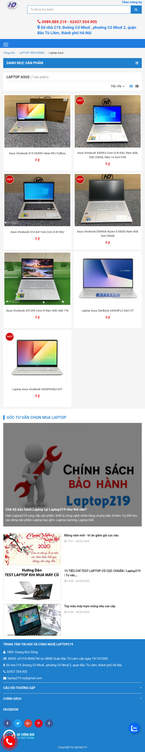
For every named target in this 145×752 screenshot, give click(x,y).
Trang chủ (9, 52)
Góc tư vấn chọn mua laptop (36, 417)
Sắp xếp (118, 86)
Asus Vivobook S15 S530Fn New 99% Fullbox (37, 153)
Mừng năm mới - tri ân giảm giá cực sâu (91, 535)
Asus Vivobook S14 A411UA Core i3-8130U (37, 232)
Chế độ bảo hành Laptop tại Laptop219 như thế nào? (46, 509)
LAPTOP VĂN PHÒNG (31, 52)
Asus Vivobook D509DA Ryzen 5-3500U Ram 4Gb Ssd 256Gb (107, 233)
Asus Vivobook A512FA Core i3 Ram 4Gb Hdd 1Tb (37, 310)
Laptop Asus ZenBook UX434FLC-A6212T (108, 310)
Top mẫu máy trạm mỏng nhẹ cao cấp (89, 606)
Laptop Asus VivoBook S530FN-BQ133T (37, 389)
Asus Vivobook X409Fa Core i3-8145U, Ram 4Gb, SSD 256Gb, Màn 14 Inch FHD (107, 155)
